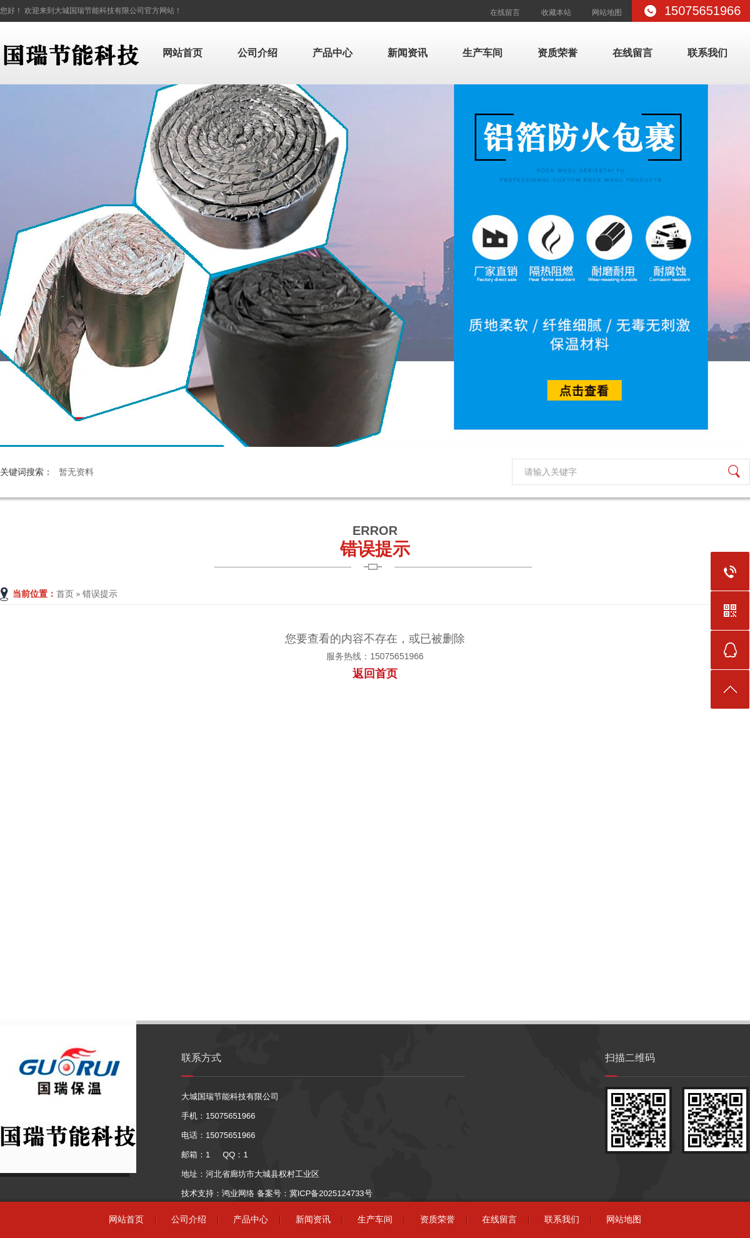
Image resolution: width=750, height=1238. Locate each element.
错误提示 (375, 539)
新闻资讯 (408, 52)
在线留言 (505, 12)
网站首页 (182, 52)
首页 (65, 594)
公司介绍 (258, 52)
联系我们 (708, 52)
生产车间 (482, 52)
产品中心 (332, 52)
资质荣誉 (558, 52)
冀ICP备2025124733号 (330, 1193)
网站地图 (607, 12)
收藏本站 (556, 12)
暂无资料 (76, 472)
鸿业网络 (238, 1193)
